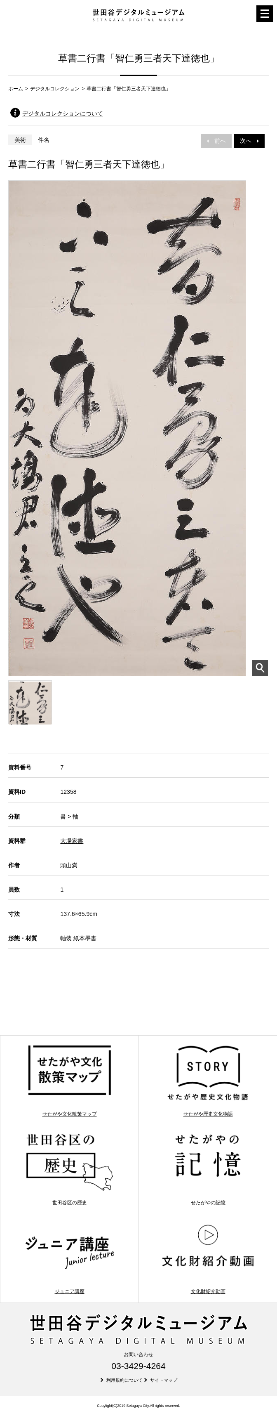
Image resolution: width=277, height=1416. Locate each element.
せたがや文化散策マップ (69, 1080)
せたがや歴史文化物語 (208, 1080)
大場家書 (71, 841)
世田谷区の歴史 (69, 1169)
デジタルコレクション (55, 89)
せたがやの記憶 (208, 1169)
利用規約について (124, 1380)
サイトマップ (163, 1380)
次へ (249, 140)
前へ (216, 140)
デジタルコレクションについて (62, 113)
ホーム (15, 89)
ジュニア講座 (69, 1258)
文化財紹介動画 (208, 1258)
